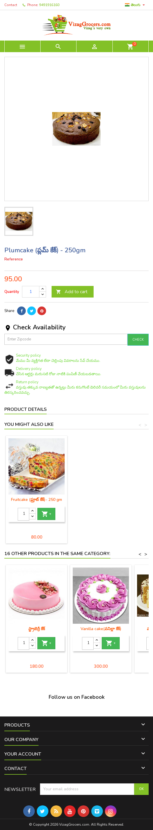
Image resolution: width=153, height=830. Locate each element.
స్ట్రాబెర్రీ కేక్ (36, 629)
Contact (10, 5)
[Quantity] (30, 292)
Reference (13, 259)
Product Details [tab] (25, 409)
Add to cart (72, 292)
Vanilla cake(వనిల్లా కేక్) (101, 629)
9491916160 (49, 5)
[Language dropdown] (135, 5)
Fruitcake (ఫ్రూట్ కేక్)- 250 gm (100, 499)
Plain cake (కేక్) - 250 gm (36, 499)
